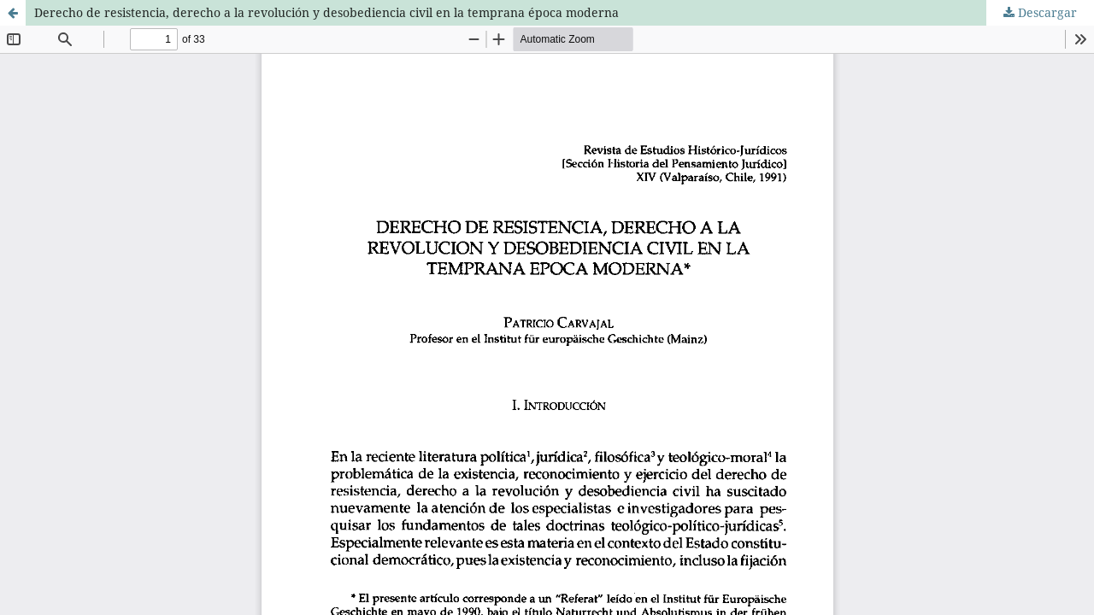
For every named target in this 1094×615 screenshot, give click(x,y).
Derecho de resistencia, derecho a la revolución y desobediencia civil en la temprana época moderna (326, 12)
